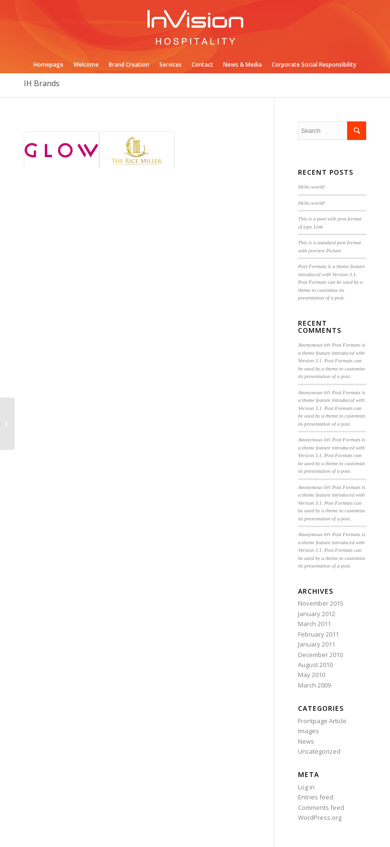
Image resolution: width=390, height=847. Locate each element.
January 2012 (316, 613)
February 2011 (318, 634)
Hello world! (311, 186)
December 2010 (320, 654)
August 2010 (315, 664)
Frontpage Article (322, 721)
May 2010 (311, 674)
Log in (306, 787)
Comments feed (321, 807)
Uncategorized (319, 751)
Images (308, 731)
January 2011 (316, 644)
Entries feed (315, 797)
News (306, 741)
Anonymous (310, 345)
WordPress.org (319, 817)
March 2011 (314, 623)
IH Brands (42, 83)
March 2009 (314, 685)
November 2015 (320, 603)
